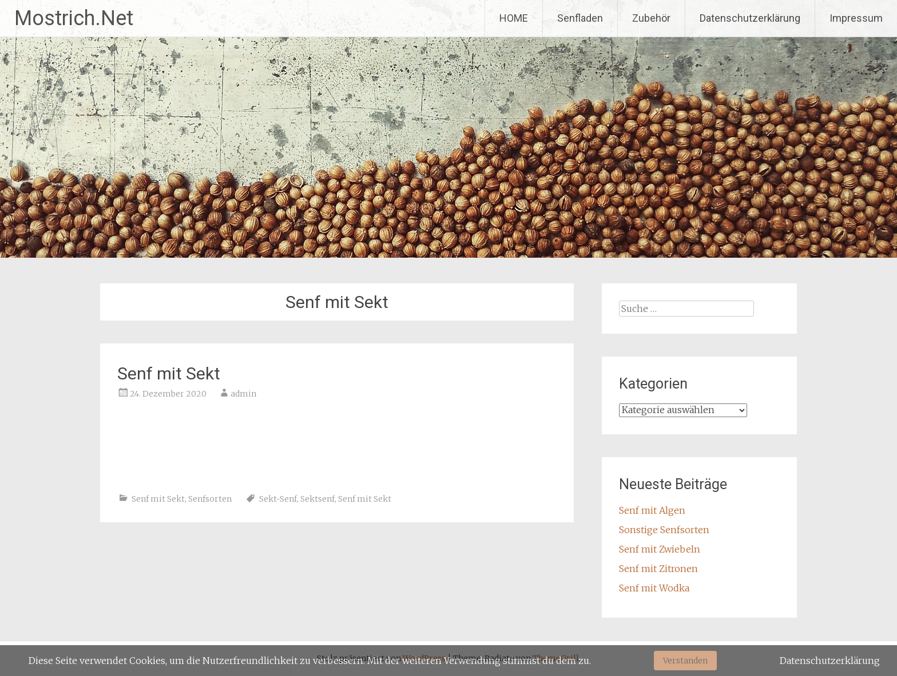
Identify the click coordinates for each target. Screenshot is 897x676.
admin (243, 394)
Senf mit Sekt (168, 373)
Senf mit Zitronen (658, 568)
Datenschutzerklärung (750, 18)
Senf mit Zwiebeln (659, 549)
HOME (513, 18)
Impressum (856, 18)
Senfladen (580, 18)
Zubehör (651, 18)
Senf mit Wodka (654, 588)
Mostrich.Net (73, 18)
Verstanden (685, 660)
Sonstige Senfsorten (664, 529)
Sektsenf (317, 499)
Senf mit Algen (652, 510)
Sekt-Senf (278, 499)
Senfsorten (210, 499)
